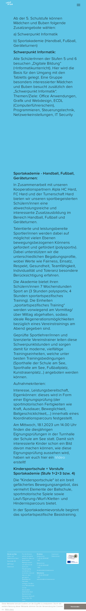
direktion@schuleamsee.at (45, 570)
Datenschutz (55, 556)
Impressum (55, 554)
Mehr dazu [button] (9, 609)
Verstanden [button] (75, 606)
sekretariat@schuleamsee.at (45, 579)
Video (60, 457)
